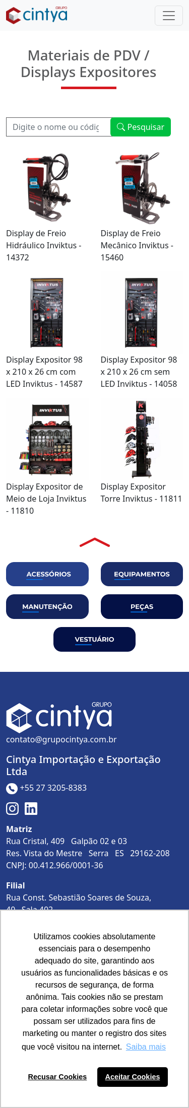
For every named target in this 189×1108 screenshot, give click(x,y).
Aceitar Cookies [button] (132, 1077)
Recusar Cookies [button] (57, 1077)
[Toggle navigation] (169, 16)
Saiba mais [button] (146, 1047)
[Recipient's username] (59, 126)
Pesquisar (140, 126)
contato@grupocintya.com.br (61, 739)
